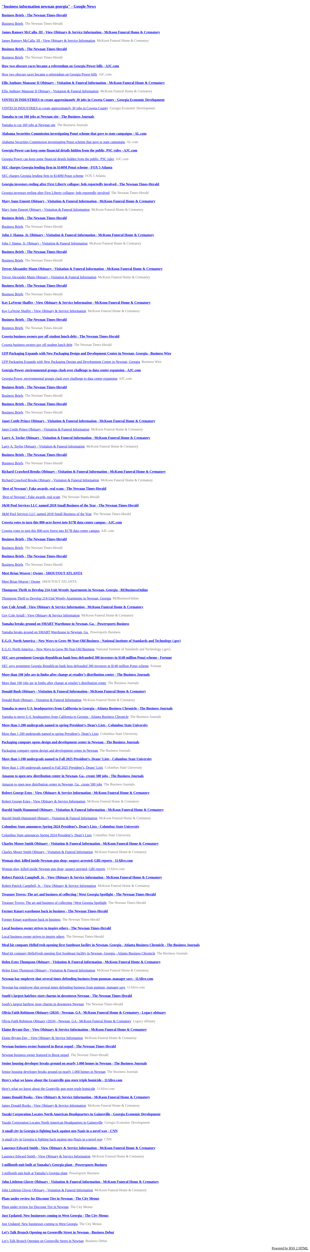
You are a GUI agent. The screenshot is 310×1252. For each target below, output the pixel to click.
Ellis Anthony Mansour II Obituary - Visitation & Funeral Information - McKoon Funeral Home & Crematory (83, 83)
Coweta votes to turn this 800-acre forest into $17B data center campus (51, 531)
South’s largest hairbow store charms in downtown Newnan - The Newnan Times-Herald (67, 996)
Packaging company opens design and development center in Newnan (50, 750)
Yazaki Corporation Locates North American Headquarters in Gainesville (52, 1122)
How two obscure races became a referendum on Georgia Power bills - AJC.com (60, 66)
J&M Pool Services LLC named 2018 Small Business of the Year (46, 514)
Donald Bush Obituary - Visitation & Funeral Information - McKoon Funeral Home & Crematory (74, 691)
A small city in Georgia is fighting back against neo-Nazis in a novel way (52, 1139)
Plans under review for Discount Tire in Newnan (35, 1207)
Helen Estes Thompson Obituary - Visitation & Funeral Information (48, 970)
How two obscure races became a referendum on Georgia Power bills (49, 74)
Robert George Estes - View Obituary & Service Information (43, 801)
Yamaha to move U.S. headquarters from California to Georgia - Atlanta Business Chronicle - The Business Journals (87, 708)
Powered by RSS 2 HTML (290, 1248)
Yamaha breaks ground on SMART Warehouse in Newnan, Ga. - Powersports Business (65, 624)
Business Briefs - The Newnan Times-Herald (34, 15)
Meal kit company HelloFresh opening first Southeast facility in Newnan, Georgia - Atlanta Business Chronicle (78, 953)
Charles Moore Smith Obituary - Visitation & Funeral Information (47, 852)
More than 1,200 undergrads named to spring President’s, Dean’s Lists (50, 734)
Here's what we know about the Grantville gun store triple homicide (48, 1089)
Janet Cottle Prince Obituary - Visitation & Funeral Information (45, 429)
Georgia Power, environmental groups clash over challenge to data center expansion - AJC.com (71, 370)
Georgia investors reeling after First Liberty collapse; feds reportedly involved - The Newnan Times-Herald (80, 184)
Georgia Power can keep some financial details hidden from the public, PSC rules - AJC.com (69, 150)
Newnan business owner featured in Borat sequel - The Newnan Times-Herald (59, 1046)
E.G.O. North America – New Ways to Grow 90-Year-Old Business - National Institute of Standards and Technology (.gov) (91, 641)
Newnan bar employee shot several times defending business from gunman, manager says (63, 987)
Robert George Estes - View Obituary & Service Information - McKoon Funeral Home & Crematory (76, 793)
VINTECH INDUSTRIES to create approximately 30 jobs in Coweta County (55, 108)
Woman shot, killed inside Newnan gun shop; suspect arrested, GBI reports (53, 869)
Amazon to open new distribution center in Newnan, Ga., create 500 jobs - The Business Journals (73, 776)
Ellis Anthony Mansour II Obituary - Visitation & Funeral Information (50, 91)
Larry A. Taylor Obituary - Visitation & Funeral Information (43, 446)
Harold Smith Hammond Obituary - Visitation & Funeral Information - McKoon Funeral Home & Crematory (83, 810)
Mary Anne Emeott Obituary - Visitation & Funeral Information (46, 209)
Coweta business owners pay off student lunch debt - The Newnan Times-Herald (60, 336)
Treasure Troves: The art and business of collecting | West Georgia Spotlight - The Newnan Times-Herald (79, 894)
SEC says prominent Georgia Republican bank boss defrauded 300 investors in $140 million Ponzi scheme (75, 666)
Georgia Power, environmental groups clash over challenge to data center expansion (59, 378)
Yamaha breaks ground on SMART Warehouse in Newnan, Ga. (45, 632)
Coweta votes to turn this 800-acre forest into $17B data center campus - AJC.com (62, 522)
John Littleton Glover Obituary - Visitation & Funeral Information (47, 1190)
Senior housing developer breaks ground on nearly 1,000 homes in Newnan (53, 1072)
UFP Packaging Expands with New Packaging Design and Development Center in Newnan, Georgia (71, 362)
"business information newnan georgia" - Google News (49, 6)
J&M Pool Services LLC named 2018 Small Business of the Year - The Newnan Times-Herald (70, 505)
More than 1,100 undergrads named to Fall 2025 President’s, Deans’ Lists (52, 767)
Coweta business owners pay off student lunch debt (37, 345)
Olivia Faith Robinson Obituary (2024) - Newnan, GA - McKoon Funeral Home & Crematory (66, 1021)
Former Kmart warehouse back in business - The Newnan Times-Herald (55, 911)
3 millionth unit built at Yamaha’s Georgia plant (34, 1173)
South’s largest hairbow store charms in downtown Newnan (43, 1004)
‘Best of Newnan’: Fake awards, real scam (31, 497)
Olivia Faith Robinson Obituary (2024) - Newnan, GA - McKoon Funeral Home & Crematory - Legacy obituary (84, 1012)
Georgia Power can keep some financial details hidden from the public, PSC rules (58, 159)
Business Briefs (12, 23)
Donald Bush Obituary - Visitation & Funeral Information (41, 700)
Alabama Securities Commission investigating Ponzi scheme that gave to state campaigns (63, 142)
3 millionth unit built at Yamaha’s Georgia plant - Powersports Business (54, 1165)
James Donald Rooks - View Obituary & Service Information (44, 1105)
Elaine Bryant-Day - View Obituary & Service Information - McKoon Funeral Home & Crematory (74, 1029)
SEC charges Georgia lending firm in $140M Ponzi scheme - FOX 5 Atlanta (57, 167)
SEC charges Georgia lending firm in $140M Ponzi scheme (43, 176)
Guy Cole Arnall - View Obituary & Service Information (41, 615)
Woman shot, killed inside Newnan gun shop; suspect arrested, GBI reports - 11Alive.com (67, 860)
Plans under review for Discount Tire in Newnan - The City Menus (50, 1198)
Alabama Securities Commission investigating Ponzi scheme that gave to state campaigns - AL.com (74, 133)
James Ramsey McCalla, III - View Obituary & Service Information (48, 40)
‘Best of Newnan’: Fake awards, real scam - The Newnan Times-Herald (54, 488)
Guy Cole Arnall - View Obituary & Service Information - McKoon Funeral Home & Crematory (72, 607)
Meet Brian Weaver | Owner (21, 581)
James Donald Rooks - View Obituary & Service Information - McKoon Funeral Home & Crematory (76, 1097)
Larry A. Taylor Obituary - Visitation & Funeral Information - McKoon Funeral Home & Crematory (76, 438)
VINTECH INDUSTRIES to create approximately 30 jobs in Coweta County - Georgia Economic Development (83, 100)
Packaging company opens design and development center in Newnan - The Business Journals (70, 742)
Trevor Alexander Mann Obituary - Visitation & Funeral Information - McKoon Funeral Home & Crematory (82, 269)
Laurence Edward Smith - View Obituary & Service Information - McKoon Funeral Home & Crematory (78, 1148)
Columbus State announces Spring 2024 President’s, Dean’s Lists (47, 835)
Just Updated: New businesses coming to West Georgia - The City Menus (55, 1215)
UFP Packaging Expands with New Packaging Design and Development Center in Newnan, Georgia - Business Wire (86, 353)
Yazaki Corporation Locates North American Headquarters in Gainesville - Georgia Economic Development (81, 1114)
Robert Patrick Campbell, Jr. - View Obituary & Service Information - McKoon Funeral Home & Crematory (82, 877)
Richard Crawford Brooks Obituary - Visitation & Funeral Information (50, 480)
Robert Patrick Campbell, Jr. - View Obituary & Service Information (49, 886)
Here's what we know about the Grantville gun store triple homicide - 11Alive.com (62, 1080)
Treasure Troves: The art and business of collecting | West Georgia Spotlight (54, 903)
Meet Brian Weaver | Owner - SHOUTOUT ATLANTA (42, 573)
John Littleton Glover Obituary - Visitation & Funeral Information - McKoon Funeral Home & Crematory (80, 1182)
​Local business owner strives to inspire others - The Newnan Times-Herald (56, 928)
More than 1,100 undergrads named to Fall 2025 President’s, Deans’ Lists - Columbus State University (77, 759)
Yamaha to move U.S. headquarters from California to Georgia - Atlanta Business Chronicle (65, 717)
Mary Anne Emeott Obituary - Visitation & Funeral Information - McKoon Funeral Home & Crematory (78, 201)
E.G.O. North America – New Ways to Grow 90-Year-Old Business (48, 649)
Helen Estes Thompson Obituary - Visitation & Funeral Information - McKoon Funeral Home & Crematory (81, 962)
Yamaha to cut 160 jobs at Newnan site (28, 125)
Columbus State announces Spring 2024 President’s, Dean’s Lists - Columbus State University (70, 826)
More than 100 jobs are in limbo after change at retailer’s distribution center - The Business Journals (76, 674)
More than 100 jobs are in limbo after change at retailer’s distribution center (54, 683)
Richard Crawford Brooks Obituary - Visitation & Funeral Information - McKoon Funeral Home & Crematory (84, 471)
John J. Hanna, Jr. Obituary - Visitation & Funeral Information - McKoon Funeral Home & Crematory (78, 235)
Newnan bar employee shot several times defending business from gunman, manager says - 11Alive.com (77, 979)
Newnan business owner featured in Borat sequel (35, 1055)
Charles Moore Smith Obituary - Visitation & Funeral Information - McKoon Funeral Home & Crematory (80, 843)
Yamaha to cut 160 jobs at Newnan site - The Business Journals (48, 116)
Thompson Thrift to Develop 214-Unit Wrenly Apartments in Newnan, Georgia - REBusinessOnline (75, 590)
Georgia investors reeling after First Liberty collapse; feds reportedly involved (55, 193)
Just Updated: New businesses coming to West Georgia (40, 1224)
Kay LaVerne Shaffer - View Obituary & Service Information (44, 311)
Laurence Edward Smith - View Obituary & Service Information (46, 1156)
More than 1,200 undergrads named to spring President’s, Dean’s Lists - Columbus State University (75, 725)
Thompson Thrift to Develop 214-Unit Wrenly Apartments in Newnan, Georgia (56, 598)
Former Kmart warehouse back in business (31, 919)
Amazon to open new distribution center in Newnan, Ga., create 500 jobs (52, 784)
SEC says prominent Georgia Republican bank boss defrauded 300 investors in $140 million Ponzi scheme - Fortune (87, 657)
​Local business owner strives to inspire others (33, 936)
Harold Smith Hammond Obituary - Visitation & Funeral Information (49, 818)
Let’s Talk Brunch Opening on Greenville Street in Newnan (43, 1241)
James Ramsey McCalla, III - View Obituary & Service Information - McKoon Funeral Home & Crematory (81, 32)
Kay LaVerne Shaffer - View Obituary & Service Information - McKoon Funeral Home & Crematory (76, 302)
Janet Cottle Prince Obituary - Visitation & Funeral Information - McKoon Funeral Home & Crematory (78, 421)
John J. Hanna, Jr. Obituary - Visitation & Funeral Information (45, 243)
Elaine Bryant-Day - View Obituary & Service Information (42, 1038)
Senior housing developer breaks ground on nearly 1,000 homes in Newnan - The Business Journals (74, 1063)
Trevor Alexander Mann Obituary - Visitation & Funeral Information (49, 277)
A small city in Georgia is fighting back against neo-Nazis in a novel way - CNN (60, 1131)
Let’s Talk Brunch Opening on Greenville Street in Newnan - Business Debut (58, 1232)
